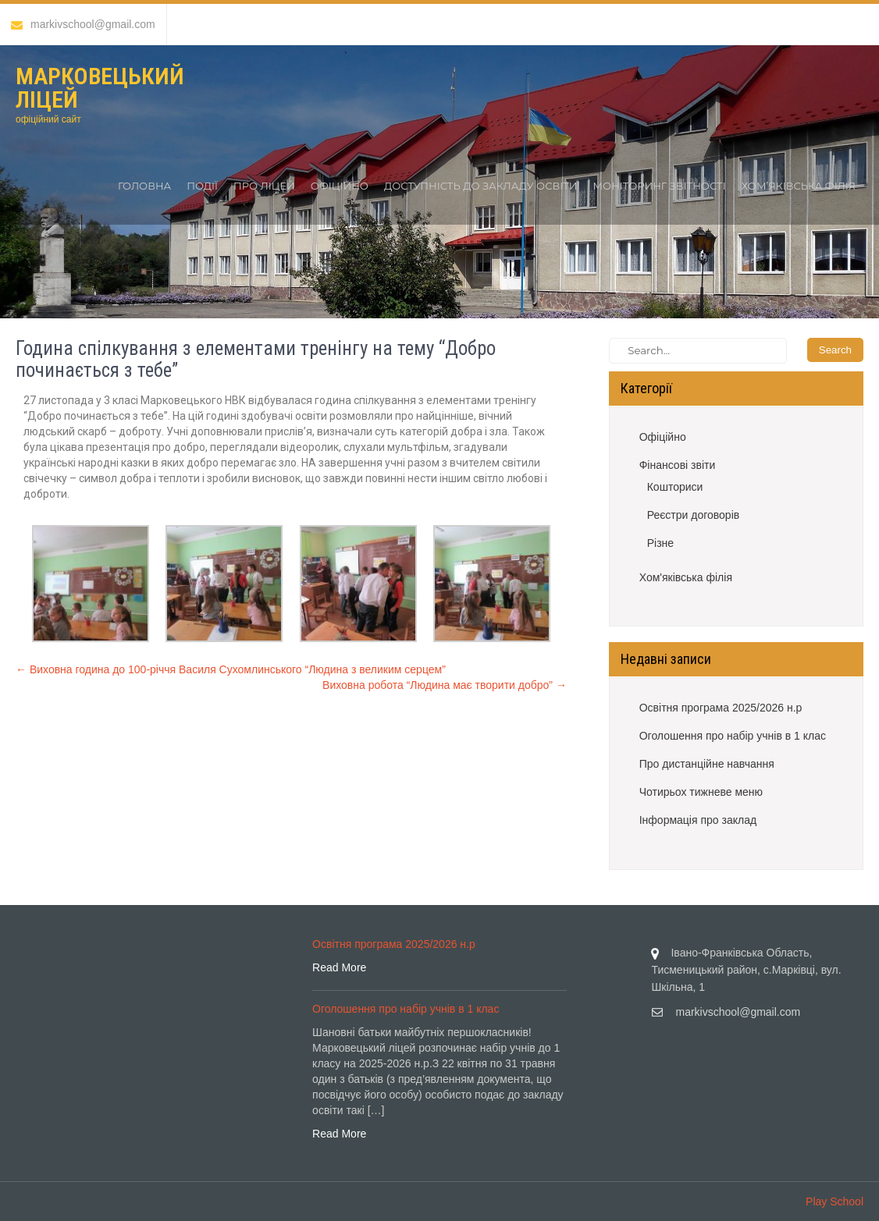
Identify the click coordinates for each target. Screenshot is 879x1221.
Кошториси (675, 487)
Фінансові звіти (677, 465)
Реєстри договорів (693, 515)
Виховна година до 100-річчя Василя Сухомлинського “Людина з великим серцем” (231, 669)
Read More (339, 967)
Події (202, 185)
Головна (144, 185)
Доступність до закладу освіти (481, 185)
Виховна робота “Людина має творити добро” (444, 685)
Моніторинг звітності (659, 185)
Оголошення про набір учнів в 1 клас (732, 735)
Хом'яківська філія (685, 577)
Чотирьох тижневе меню (701, 792)
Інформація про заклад (697, 820)
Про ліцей (264, 185)
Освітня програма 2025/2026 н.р (720, 707)
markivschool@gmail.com (83, 24)
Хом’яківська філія (799, 185)
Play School (834, 1201)
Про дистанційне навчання (706, 764)
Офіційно (339, 185)
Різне (660, 543)
